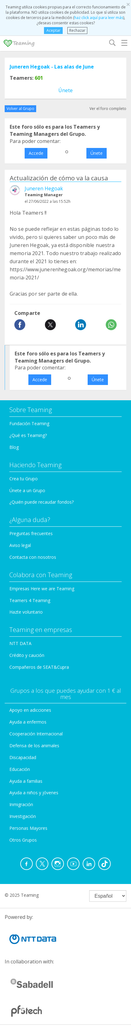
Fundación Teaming (29, 423)
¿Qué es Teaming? (28, 435)
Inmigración (21, 804)
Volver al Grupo (20, 108)
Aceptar (53, 30)
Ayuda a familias (25, 781)
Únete (65, 90)
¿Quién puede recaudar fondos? (41, 502)
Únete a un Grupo (27, 490)
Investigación (22, 816)
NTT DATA (20, 643)
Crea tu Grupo (23, 479)
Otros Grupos (23, 840)
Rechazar (77, 30)
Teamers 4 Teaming (29, 600)
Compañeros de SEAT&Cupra (39, 667)
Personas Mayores (28, 828)
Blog (14, 447)
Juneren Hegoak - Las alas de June (52, 66)
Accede (36, 153)
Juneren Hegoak (44, 188)
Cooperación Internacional (36, 734)
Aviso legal (20, 545)
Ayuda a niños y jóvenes (33, 793)
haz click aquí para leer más (98, 17)
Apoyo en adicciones (30, 710)
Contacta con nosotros (32, 557)
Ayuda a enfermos (27, 722)
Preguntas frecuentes (31, 533)
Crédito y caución (26, 655)
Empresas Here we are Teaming (41, 589)
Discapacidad (22, 757)
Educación (19, 769)
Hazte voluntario (26, 612)
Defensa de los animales (34, 745)
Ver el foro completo (108, 108)
